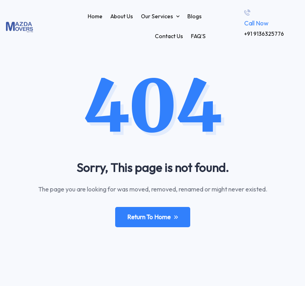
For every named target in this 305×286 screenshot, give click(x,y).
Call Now (256, 23)
